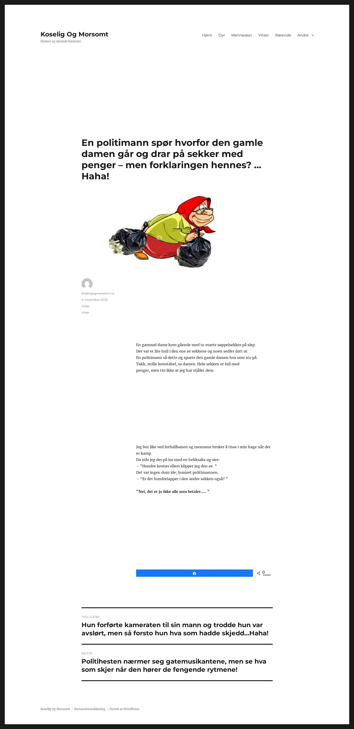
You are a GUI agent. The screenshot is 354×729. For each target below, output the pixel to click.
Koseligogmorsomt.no (98, 293)
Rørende (283, 35)
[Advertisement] (177, 103)
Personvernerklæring (89, 709)
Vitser (263, 35)
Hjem (207, 35)
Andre (303, 35)
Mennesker (241, 35)
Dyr (222, 35)
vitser (85, 312)
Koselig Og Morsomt (74, 34)
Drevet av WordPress (125, 709)
